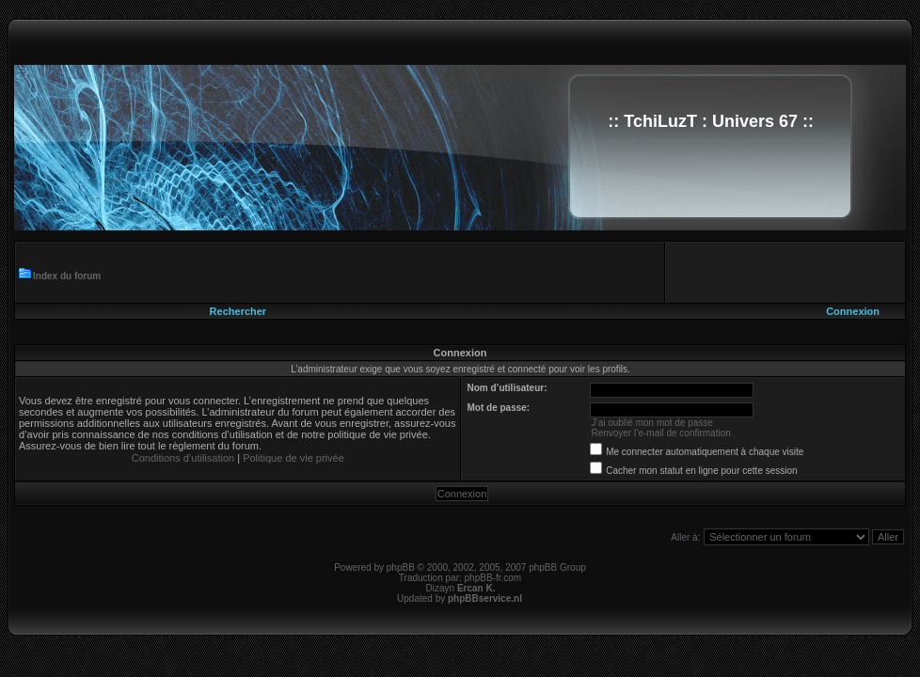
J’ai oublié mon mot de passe (652, 422)
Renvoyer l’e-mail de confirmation (660, 433)
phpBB (401, 567)
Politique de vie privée (293, 458)
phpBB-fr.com (493, 578)
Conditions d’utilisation (183, 458)
